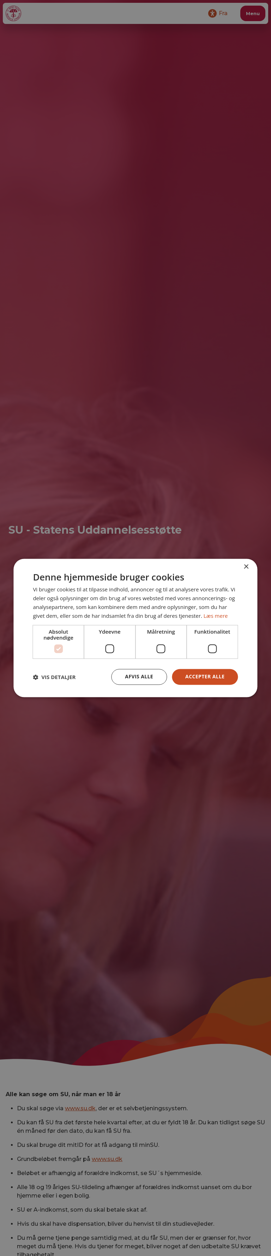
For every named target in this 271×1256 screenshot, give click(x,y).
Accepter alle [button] (204, 676)
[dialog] (135, 628)
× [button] (246, 567)
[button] (54, 677)
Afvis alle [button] (139, 676)
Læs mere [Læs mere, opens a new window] (216, 615)
